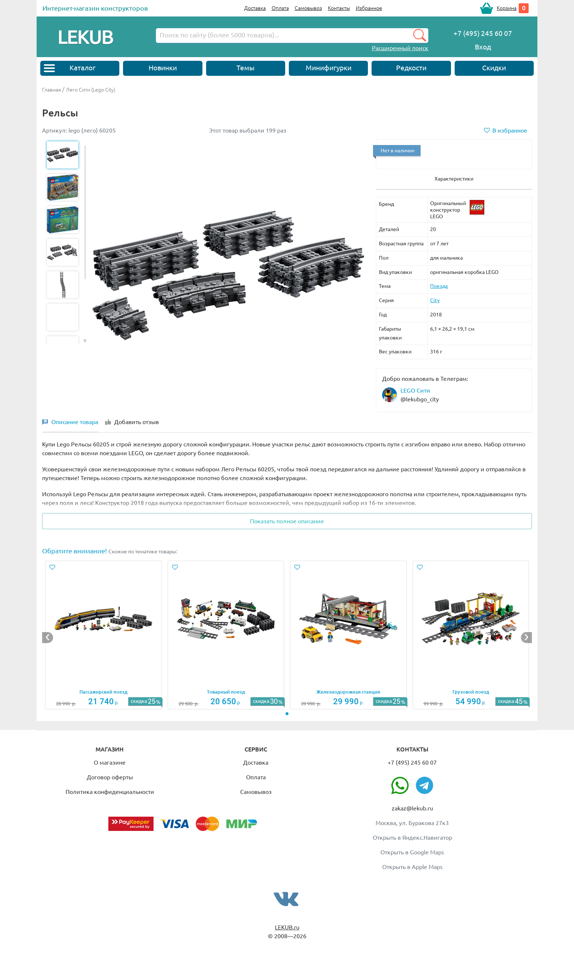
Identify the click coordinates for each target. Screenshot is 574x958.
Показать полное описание (287, 521)
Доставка (255, 8)
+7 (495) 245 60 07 (412, 762)
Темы (245, 68)
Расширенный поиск (400, 48)
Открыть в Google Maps (412, 852)
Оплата (280, 8)
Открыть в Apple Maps (412, 867)
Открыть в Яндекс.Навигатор (412, 837)
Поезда (439, 286)
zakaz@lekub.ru (412, 808)
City (435, 300)
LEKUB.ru (287, 927)
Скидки (494, 68)
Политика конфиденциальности (110, 791)
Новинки (163, 68)
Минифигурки (328, 68)
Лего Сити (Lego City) (90, 90)
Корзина (507, 8)
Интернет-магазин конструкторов (95, 8)
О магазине (110, 762)
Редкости (411, 68)
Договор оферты (110, 777)
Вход (483, 47)
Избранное (369, 8)
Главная (51, 90)
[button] (85, 340)
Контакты (339, 8)
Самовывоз (308, 8)
